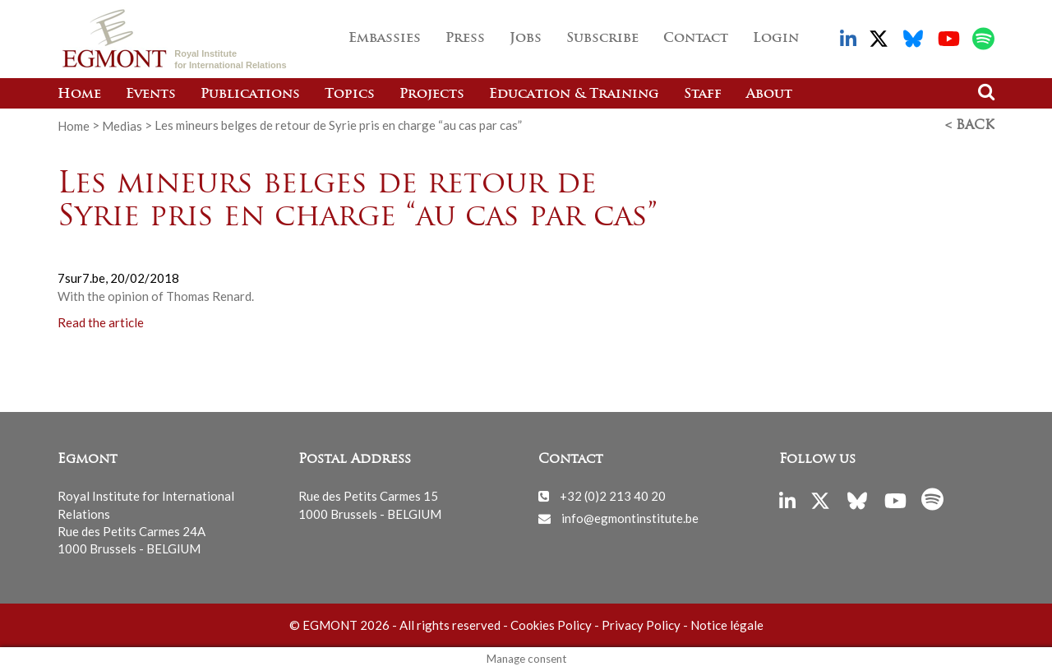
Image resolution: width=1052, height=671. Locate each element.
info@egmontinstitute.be (630, 517)
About (769, 94)
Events (151, 94)
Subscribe (602, 38)
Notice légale (727, 625)
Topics (350, 94)
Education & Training (574, 94)
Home (79, 94)
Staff (703, 94)
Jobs (526, 38)
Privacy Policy (641, 625)
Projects (431, 94)
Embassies (384, 38)
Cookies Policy (551, 625)
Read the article (101, 322)
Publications (250, 94)
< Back (969, 125)
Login (776, 38)
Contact (695, 38)
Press (465, 38)
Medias (122, 125)
